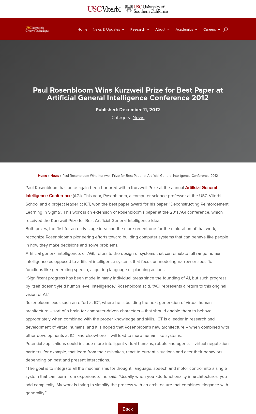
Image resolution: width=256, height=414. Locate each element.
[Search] (226, 29)
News (138, 118)
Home (82, 29)
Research (137, 29)
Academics (184, 29)
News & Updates (106, 29)
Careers (209, 29)
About (160, 29)
